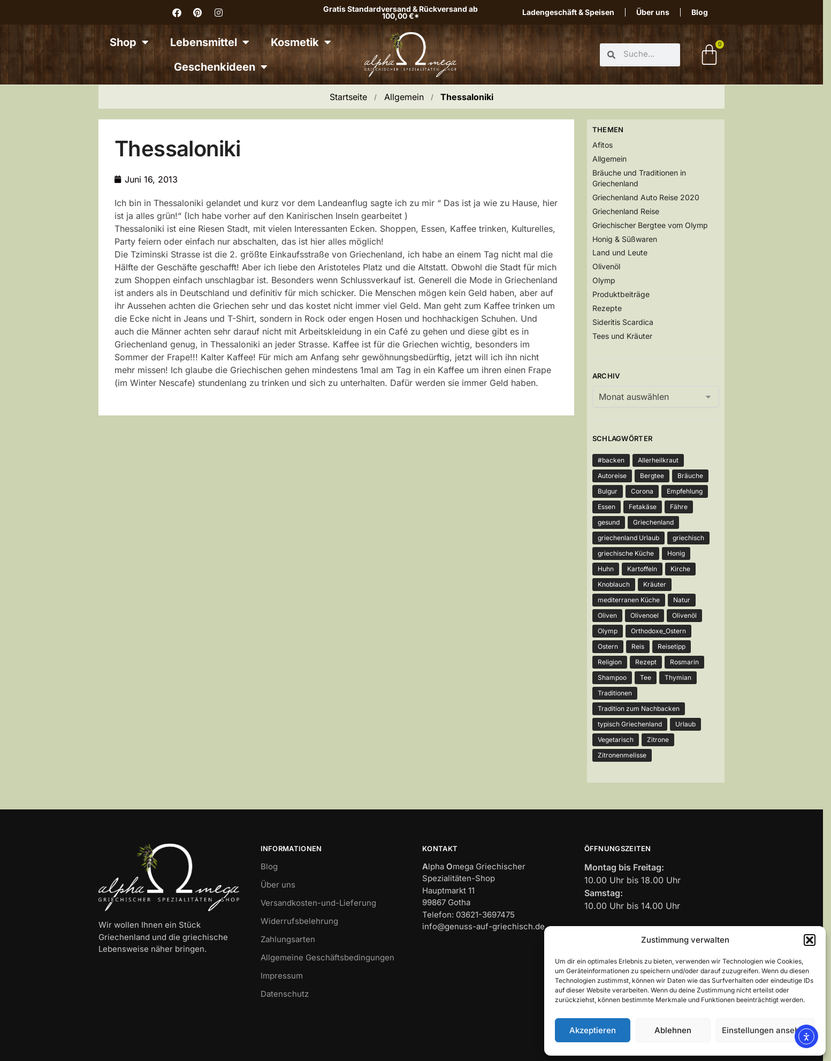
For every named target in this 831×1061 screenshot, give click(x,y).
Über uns (652, 12)
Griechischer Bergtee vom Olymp (650, 225)
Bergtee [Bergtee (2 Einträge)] (652, 476)
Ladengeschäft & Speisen (568, 12)
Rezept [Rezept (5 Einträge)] (646, 662)
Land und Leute (619, 252)
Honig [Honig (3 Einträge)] (676, 553)
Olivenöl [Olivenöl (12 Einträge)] (684, 615)
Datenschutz (285, 994)
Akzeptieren (592, 1030)
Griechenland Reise (625, 211)
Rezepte (607, 308)
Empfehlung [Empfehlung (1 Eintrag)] (685, 491)
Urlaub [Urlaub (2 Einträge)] (685, 724)
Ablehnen (672, 1030)
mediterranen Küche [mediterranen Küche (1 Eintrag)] (629, 600)
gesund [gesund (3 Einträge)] (609, 522)
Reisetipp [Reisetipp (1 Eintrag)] (671, 646)
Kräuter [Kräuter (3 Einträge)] (654, 584)
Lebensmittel (209, 42)
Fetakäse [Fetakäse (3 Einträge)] (643, 507)
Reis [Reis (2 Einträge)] (637, 646)
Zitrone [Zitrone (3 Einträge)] (658, 740)
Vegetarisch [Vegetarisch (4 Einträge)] (616, 740)
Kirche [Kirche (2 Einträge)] (680, 569)
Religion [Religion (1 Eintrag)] (610, 662)
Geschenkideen (221, 67)
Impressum (282, 976)
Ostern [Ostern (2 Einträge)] (608, 646)
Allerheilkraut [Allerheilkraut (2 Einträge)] (658, 460)
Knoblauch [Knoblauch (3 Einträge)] (614, 584)
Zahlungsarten (288, 939)
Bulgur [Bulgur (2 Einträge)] (607, 491)
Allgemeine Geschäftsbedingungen (327, 957)
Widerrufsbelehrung (299, 921)
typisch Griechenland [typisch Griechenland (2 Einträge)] (630, 724)
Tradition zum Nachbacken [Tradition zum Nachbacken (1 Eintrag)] (639, 708)
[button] (809, 940)
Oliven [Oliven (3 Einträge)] (607, 615)
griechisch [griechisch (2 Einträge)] (688, 538)
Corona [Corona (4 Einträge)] (642, 491)
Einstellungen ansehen (765, 1030)
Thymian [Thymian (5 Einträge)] (678, 677)
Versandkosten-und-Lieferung (318, 903)
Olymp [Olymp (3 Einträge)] (607, 631)
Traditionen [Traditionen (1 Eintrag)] (615, 693)
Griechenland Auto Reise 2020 (645, 197)
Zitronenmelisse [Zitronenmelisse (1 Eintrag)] (622, 755)
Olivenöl (606, 266)
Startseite (348, 97)
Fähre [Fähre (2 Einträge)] (679, 507)
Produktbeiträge (621, 294)
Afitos (602, 144)
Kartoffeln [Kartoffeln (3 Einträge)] (642, 569)
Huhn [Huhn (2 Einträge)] (606, 569)
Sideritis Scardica (622, 322)
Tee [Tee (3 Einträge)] (645, 677)
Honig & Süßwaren (624, 239)
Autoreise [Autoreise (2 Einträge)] (612, 476)
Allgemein (404, 97)
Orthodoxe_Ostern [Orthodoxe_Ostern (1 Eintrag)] (658, 631)
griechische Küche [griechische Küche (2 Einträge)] (626, 553)
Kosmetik (301, 42)
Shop (129, 42)
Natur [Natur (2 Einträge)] (681, 600)
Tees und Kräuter (622, 335)
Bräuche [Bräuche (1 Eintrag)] (690, 476)
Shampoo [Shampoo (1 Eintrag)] (612, 677)
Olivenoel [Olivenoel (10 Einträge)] (644, 615)
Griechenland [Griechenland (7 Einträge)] (653, 522)
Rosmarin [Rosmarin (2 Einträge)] (684, 662)
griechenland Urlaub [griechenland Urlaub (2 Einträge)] (628, 538)
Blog (699, 12)
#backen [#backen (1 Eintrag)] (611, 460)
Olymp (603, 280)
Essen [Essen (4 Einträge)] (606, 507)
